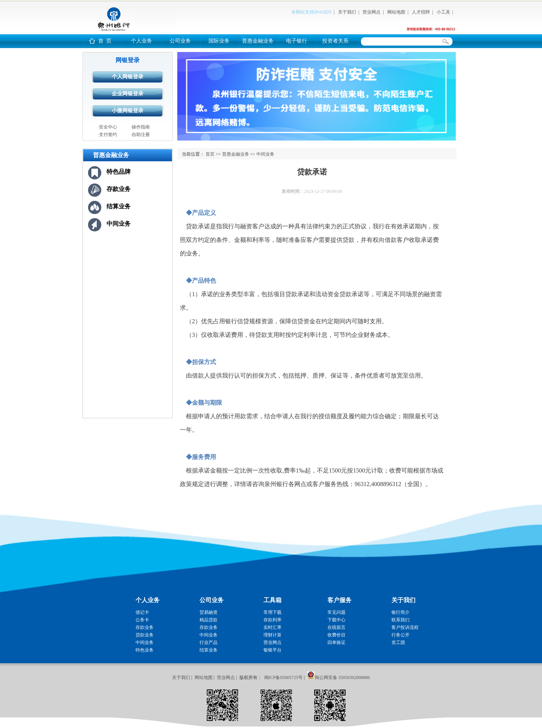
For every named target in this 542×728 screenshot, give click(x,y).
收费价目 (336, 635)
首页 (210, 154)
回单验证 (336, 642)
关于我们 (347, 12)
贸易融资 (208, 612)
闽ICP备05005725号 (283, 677)
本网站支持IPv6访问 (311, 12)
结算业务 (119, 206)
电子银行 (296, 41)
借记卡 (142, 612)
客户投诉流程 (405, 627)
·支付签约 (107, 134)
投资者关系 (335, 41)
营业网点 (371, 12)
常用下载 (272, 612)
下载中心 (336, 619)
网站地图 (396, 12)
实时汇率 (272, 627)
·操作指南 (140, 127)
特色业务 (145, 650)
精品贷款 (208, 619)
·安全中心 (107, 127)
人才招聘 (421, 12)
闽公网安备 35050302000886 (342, 677)
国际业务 (219, 41)
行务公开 (400, 635)
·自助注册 (140, 134)
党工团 (398, 642)
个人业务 (141, 41)
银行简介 (400, 612)
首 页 (104, 41)
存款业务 (119, 189)
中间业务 (119, 223)
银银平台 (272, 650)
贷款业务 (145, 635)
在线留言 (336, 627)
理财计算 (272, 635)
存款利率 (272, 619)
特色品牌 (119, 171)
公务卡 (142, 619)
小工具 (443, 12)
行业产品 (208, 642)
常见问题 (336, 612)
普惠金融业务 (258, 41)
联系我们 (400, 619)
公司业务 (180, 41)
